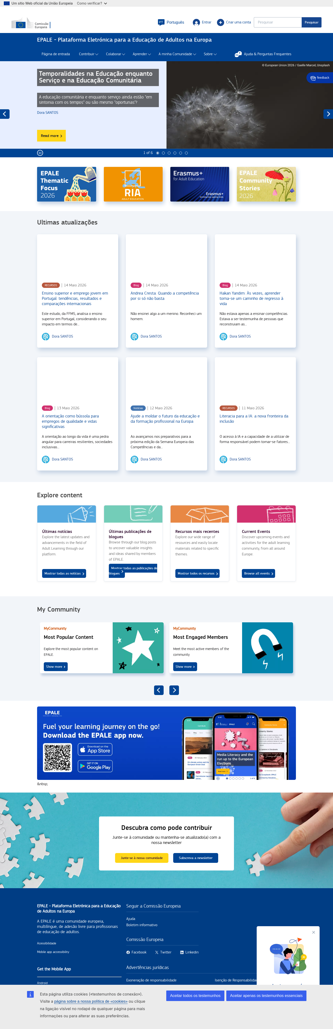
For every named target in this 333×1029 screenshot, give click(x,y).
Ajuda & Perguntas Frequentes (265, 61)
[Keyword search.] (252, 25)
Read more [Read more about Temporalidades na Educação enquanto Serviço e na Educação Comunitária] (53, 144)
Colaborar (113, 61)
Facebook (139, 960)
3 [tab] (169, 160)
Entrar (176, 25)
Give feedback (319, 78)
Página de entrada (56, 61)
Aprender (140, 61)
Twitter (165, 960)
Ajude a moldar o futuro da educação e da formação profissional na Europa (165, 426)
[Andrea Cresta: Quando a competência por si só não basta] (166, 263)
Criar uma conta (208, 25)
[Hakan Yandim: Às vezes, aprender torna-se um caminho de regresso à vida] (255, 263)
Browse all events (257, 581)
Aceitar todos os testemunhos (195, 996)
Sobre (208, 61)
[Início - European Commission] (71, 26)
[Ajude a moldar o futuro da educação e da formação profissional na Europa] (166, 386)
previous (5, 121)
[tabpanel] (166, 116)
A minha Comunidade (175, 61)
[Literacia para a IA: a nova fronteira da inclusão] (255, 386)
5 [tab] (180, 160)
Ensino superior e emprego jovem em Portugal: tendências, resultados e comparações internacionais (75, 306)
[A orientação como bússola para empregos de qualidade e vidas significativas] (77, 386)
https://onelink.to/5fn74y (166, 754)
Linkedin (192, 960)
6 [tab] (186, 160)
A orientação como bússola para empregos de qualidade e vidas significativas (70, 429)
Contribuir (86, 61)
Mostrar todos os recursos (196, 581)
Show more (54, 674)
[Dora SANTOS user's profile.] (49, 120)
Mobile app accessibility (53, 959)
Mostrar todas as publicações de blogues (133, 578)
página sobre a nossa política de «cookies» (91, 1001)
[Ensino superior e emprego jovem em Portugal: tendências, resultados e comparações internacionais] (77, 263)
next (328, 121)
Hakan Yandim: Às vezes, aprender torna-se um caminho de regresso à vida (251, 306)
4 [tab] (174, 160)
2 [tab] (163, 160)
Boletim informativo (141, 932)
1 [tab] (157, 160)
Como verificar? (92, 3)
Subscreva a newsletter (195, 865)
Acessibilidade (46, 951)
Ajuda (130, 926)
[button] (145, 25)
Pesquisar (286, 25)
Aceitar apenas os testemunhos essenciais (266, 996)
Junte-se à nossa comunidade (142, 865)
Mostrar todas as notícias (62, 581)
